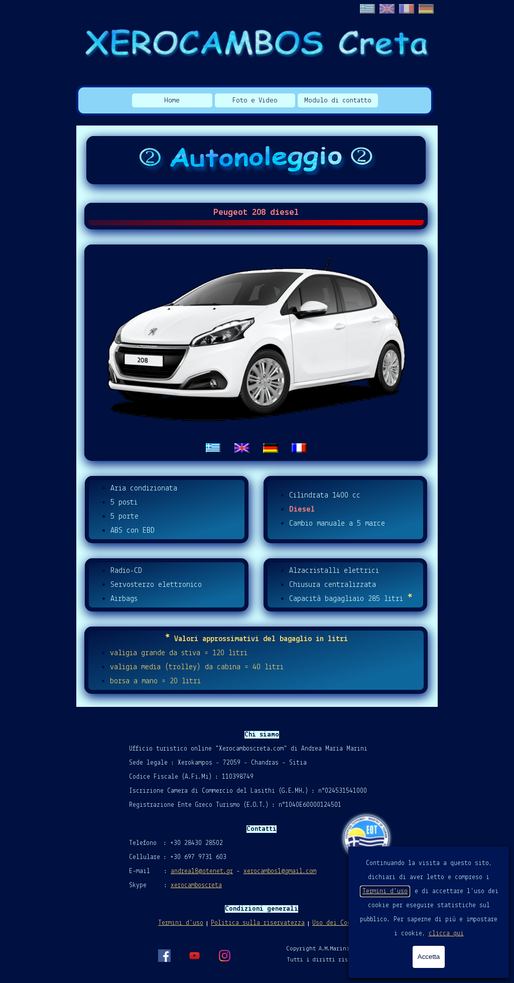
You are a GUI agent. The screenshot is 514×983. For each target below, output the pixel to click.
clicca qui (446, 933)
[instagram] (224, 955)
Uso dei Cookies (338, 923)
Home (172, 100)
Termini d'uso (385, 891)
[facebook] (164, 955)
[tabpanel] (256, 352)
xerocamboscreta (196, 885)
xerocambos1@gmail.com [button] (279, 871)
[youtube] (194, 955)
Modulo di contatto (337, 100)
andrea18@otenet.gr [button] (202, 871)
